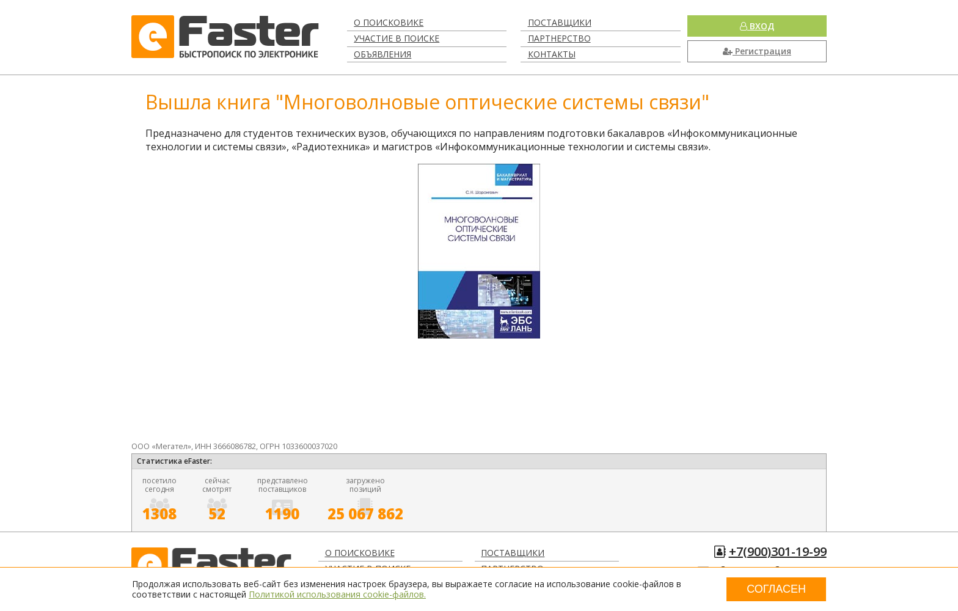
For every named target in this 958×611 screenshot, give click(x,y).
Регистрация (757, 51)
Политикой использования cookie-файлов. (337, 594)
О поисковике (388, 22)
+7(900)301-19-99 (778, 551)
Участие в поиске (396, 38)
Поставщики (559, 22)
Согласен (776, 589)
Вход (757, 26)
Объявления (382, 54)
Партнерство (559, 38)
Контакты (552, 54)
